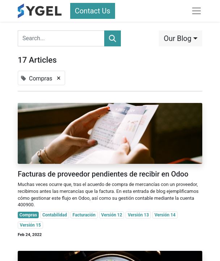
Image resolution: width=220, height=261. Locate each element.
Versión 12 (111, 215)
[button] (180, 38)
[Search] (112, 38)
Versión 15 (30, 225)
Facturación (84, 215)
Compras (28, 215)
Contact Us (92, 11)
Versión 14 (165, 215)
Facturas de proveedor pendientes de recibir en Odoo (103, 174)
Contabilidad (54, 215)
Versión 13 (138, 215)
